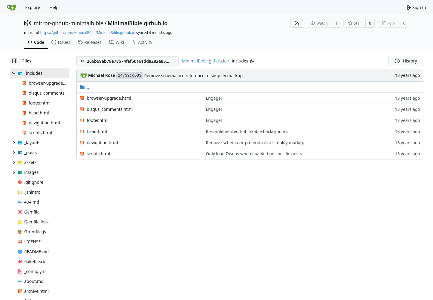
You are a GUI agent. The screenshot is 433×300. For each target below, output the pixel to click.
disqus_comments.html (110, 109)
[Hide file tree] (15, 61)
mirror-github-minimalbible (68, 23)
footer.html (97, 120)
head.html (97, 131)
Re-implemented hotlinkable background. (247, 131)
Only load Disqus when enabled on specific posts (254, 153)
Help (54, 7)
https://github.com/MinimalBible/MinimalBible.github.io (87, 32)
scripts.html (98, 153)
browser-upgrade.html (109, 98)
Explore (32, 7)
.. (84, 87)
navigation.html (102, 142)
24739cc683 (129, 75)
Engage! (214, 98)
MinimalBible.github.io (137, 23)
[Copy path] (252, 61)
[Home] (11, 7)
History (406, 61)
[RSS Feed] (297, 23)
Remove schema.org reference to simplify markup (193, 75)
